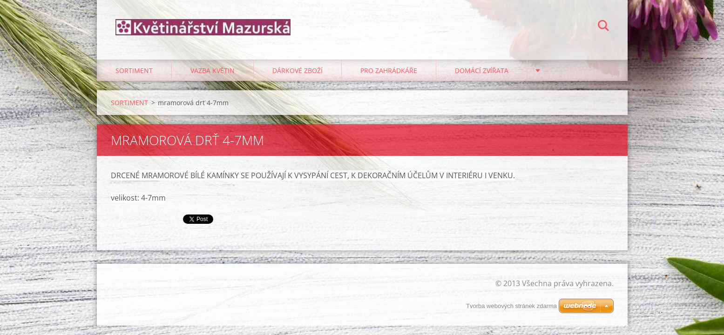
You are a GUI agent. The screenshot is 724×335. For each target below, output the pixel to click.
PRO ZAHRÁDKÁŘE (388, 70)
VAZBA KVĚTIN (212, 70)
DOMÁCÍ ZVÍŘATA (481, 70)
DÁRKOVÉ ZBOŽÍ (297, 70)
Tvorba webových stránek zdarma (511, 305)
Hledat (603, 27)
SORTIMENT (134, 70)
